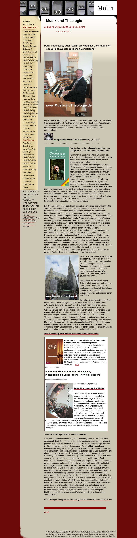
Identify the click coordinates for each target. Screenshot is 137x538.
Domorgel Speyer (29, 134)
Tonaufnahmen (31, 206)
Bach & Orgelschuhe (30, 114)
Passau (25, 187)
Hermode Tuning (29, 111)
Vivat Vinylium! (28, 78)
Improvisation (30, 203)
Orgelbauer (27, 181)
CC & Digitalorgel (29, 122)
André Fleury (27, 67)
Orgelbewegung (28, 55)
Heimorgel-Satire (29, 99)
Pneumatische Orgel (30, 170)
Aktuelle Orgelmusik (30, 87)
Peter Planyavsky (29, 140)
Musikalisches (30, 27)
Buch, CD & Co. (30, 212)
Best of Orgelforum (29, 58)
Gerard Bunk (27, 40)
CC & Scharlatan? (29, 37)
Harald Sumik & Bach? (31, 102)
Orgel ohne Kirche (29, 125)
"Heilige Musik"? (29, 72)
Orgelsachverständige (31, 61)
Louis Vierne (27, 64)
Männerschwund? (29, 131)
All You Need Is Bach (30, 105)
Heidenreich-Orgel (29, 34)
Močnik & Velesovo (29, 164)
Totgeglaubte (27, 137)
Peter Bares (27, 143)
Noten (26, 197)
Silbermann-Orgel (29, 96)
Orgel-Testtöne (28, 43)
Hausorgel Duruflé (29, 161)
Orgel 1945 (27, 128)
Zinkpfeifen (27, 167)
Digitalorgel (30, 221)
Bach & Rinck (28, 146)
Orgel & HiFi (27, 75)
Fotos (26, 215)
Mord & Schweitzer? (30, 108)
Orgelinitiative (31, 218)
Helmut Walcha (28, 184)
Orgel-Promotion (29, 178)
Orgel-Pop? (27, 152)
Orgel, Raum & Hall (30, 52)
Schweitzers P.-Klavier (31, 31)
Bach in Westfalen (29, 117)
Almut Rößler (27, 120)
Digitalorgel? (27, 49)
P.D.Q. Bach (27, 81)
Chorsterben (27, 70)
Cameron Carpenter (30, 46)
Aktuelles (28, 24)
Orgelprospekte (28, 155)
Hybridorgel (27, 84)
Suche (26, 227)
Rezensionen (29, 209)
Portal (26, 21)
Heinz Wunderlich (29, 158)
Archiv (26, 224)
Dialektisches (30, 194)
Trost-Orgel (27, 172)
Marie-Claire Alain (29, 149)
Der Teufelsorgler (29, 93)
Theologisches (31, 191)
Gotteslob (28, 200)
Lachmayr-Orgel (28, 175)
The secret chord (29, 90)
